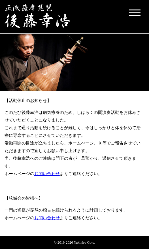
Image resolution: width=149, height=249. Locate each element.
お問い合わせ (47, 173)
